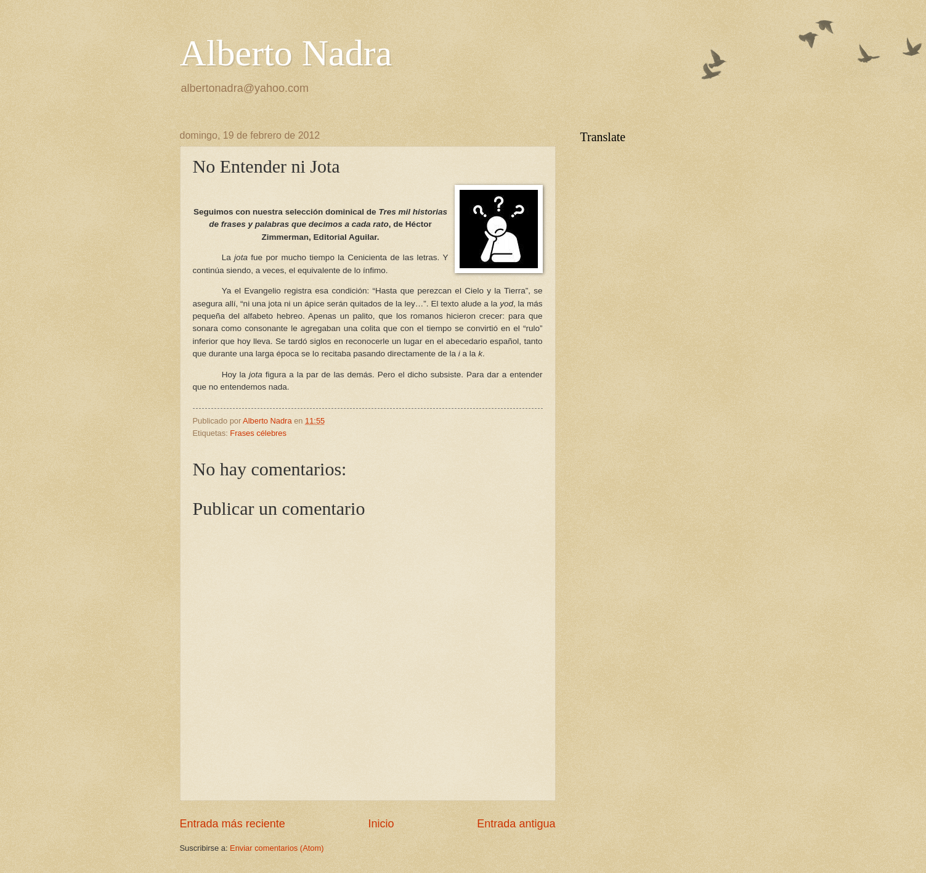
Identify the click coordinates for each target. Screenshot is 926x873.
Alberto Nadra (286, 53)
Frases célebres (258, 433)
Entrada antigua (516, 824)
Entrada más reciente (232, 824)
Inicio (381, 824)
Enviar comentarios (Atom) (276, 848)
